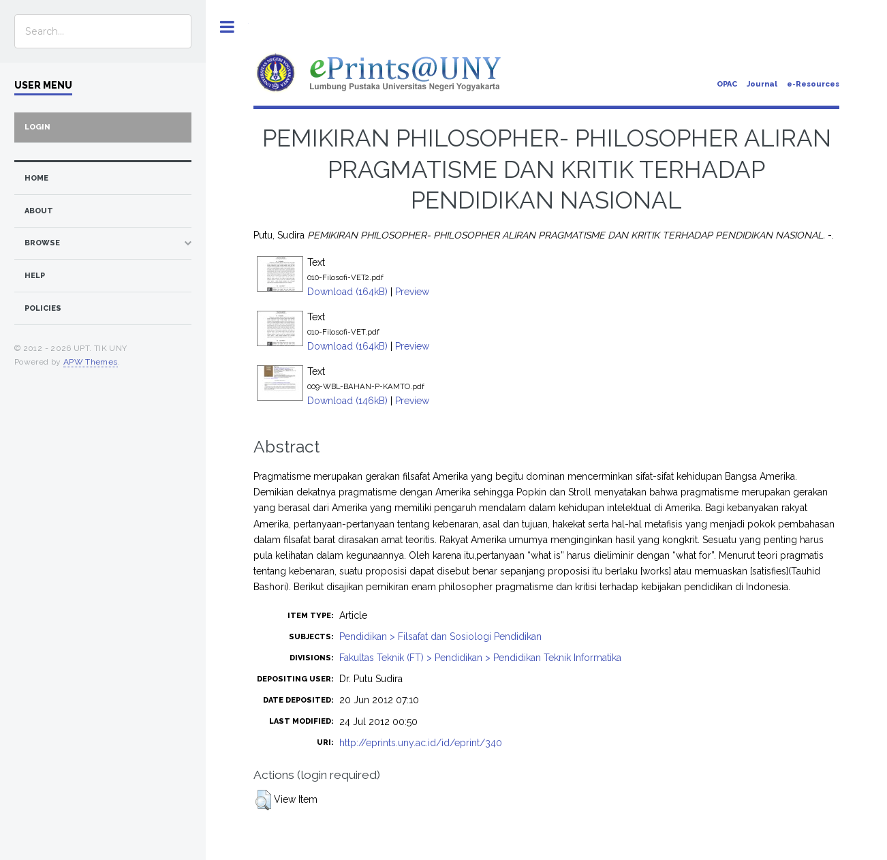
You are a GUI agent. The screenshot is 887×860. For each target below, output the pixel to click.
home (36, 178)
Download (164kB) (347, 291)
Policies (43, 308)
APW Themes (90, 362)
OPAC (727, 84)
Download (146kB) (347, 400)
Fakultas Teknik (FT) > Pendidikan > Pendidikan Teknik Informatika (480, 657)
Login (37, 127)
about (39, 210)
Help (35, 275)
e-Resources (813, 84)
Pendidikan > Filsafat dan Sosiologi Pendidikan (440, 636)
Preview (412, 291)
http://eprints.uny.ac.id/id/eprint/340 (420, 742)
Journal (762, 84)
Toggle (227, 27)
